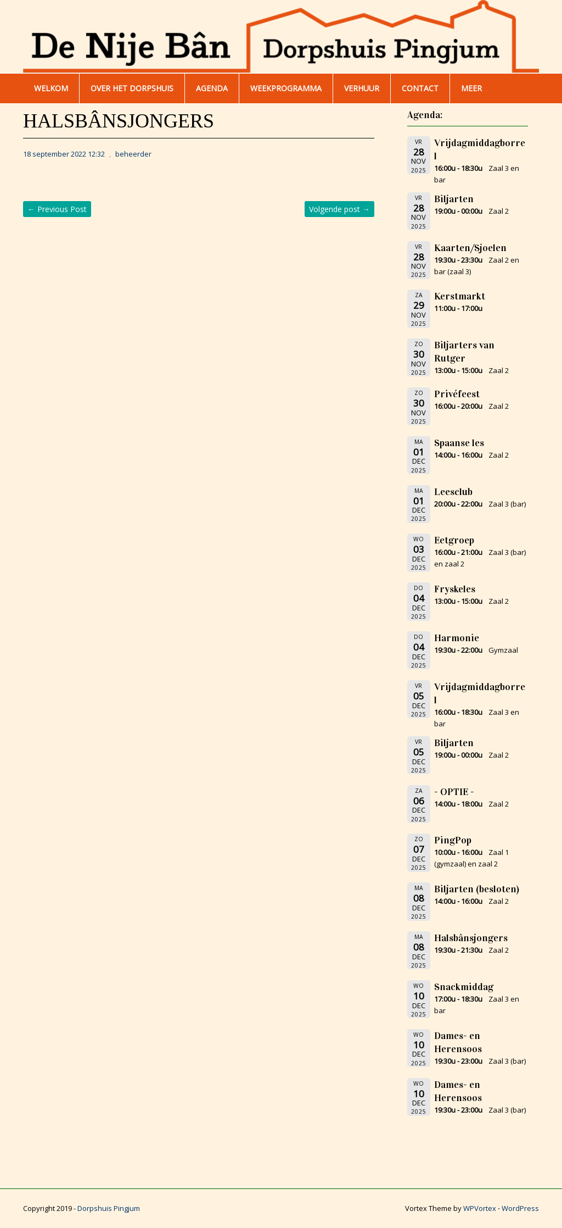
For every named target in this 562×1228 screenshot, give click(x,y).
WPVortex (479, 1208)
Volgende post (339, 209)
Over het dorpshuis (132, 88)
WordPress (520, 1208)
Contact (420, 88)
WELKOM (51, 88)
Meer (471, 88)
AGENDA (212, 88)
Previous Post (57, 209)
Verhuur (361, 88)
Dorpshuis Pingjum (108, 1208)
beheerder (133, 154)
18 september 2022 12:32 (64, 154)
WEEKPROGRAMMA (286, 88)
